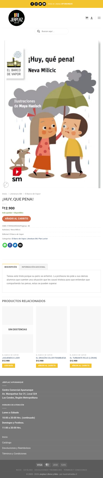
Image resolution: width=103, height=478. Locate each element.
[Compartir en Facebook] (10, 245)
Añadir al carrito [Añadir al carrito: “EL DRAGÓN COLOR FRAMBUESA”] (47, 366)
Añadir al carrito (16, 218)
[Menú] (99, 17)
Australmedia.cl (70, 474)
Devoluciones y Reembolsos (16, 448)
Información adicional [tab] (33, 267)
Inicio (4, 194)
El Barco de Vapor (33, 194)
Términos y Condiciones (14, 453)
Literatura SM (16, 194)
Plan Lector (43, 239)
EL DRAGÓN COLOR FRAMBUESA (51, 358)
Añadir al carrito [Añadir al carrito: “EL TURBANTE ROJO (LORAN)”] (81, 366)
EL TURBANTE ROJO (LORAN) (83, 358)
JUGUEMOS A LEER (11, 358)
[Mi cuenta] (91, 18)
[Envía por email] (20, 245)
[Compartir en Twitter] (15, 245)
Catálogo (6, 442)
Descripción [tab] (10, 267)
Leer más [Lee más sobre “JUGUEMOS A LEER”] (8, 366)
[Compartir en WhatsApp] (4, 245)
